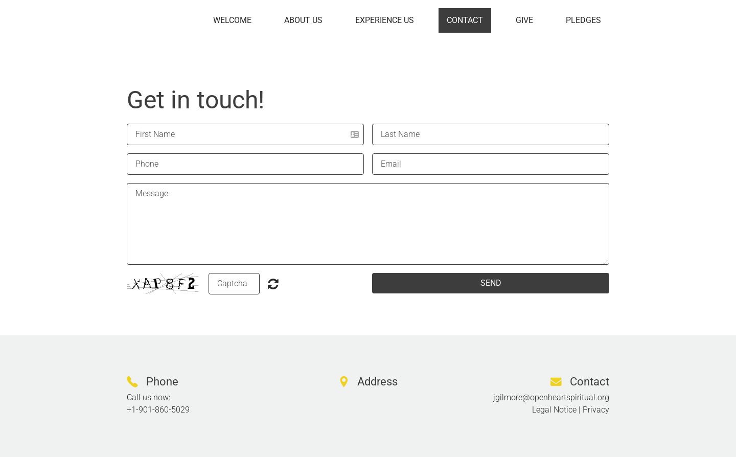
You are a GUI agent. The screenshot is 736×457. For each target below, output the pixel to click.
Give (524, 20)
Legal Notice (554, 410)
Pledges (583, 20)
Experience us (384, 20)
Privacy (596, 410)
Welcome (232, 20)
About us (303, 20)
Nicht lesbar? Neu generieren (273, 284)
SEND (490, 283)
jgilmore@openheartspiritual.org (551, 397)
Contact (465, 20)
